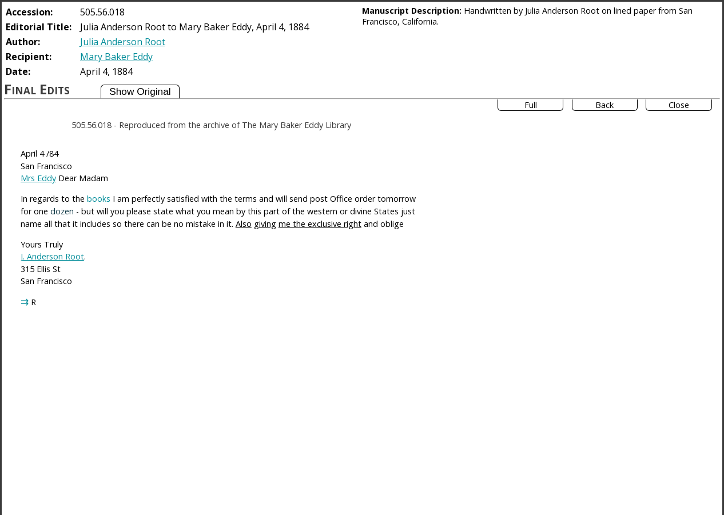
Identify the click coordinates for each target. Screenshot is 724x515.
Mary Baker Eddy (116, 56)
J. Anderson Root (52, 256)
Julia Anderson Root (122, 41)
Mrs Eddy (38, 178)
